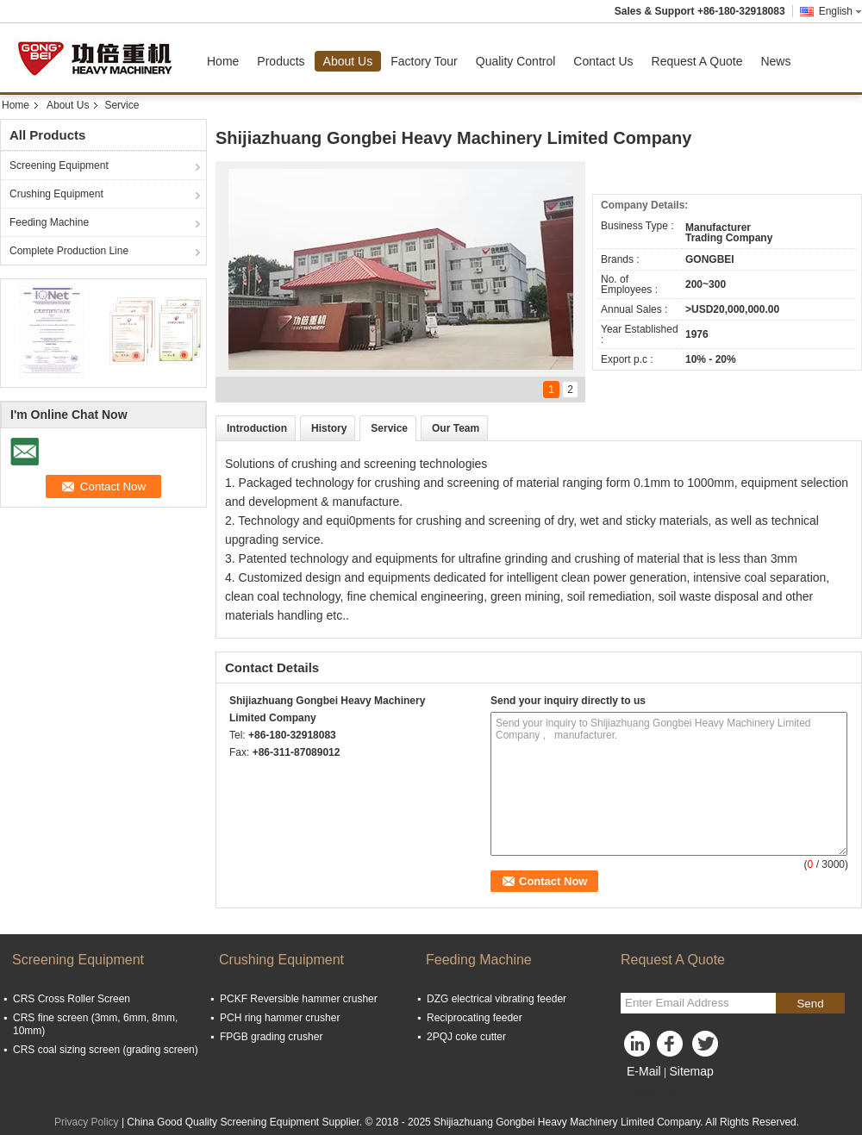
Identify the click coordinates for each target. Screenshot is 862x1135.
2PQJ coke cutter (466, 1037)
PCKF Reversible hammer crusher (299, 999)
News (775, 61)
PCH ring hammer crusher (280, 1018)
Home (223, 61)
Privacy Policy (86, 1122)
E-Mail (644, 1071)
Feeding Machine (49, 222)
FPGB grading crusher (271, 1037)
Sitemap (691, 1071)
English (840, 11)
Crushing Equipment (56, 194)
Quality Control (516, 61)
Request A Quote (697, 61)
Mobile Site (651, 1093)
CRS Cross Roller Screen (71, 999)
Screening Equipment (59, 165)
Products (280, 61)
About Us (348, 61)
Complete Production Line (68, 251)
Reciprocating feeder (474, 1018)
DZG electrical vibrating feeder (496, 999)
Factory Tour (424, 61)
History (329, 428)
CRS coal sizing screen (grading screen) (105, 1050)
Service (389, 428)
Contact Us (603, 61)
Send (809, 1003)
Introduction (257, 428)
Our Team (455, 428)
